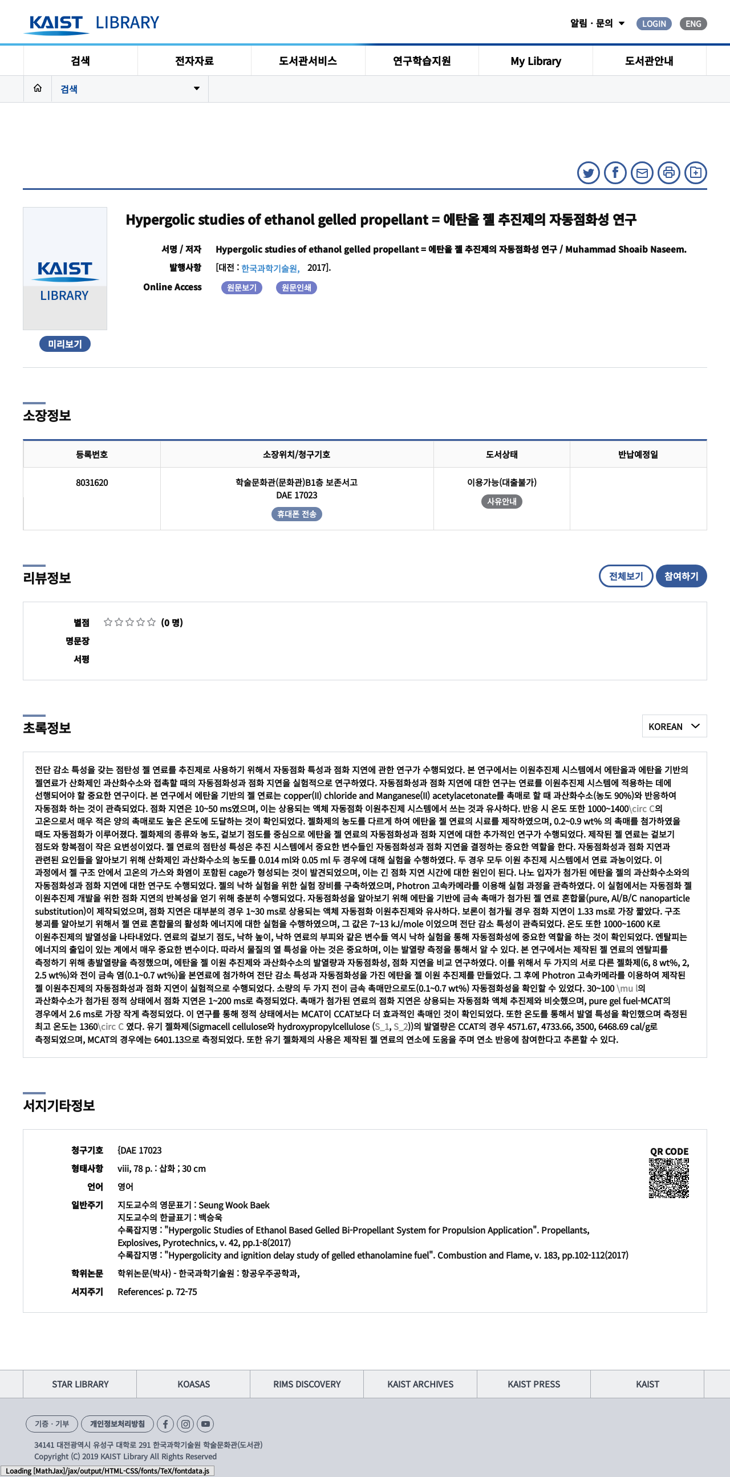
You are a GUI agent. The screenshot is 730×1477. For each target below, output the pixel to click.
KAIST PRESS (534, 1384)
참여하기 (681, 576)
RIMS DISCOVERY (306, 1384)
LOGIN (654, 23)
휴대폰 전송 (297, 514)
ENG (693, 23)
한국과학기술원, (270, 268)
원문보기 (242, 287)
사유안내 (502, 501)
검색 (80, 60)
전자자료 (194, 60)
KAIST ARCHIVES (420, 1384)
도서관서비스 (308, 60)
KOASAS (193, 1384)
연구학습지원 (422, 60)
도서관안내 (649, 60)
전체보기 (626, 576)
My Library (535, 60)
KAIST (647, 1384)
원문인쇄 (296, 287)
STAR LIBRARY (80, 1384)
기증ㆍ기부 (52, 1423)
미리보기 (65, 344)
